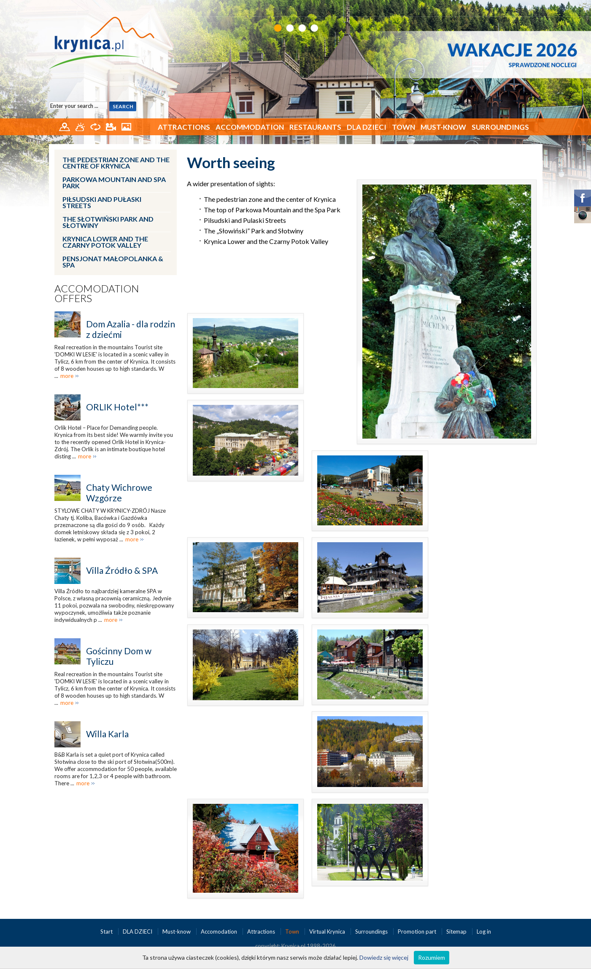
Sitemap (456, 931)
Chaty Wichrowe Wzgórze (119, 492)
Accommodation (250, 127)
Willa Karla (107, 733)
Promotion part (417, 931)
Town (403, 127)
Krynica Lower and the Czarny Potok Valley (105, 242)
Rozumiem (431, 957)
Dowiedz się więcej (383, 957)
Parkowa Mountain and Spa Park (114, 182)
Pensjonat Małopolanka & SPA (112, 261)
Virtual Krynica (327, 931)
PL (532, 7)
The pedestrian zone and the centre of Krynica (116, 162)
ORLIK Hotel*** (117, 407)
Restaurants (315, 127)
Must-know (443, 127)
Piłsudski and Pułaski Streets (101, 202)
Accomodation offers (96, 293)
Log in (484, 931)
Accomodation (219, 931)
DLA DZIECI (366, 127)
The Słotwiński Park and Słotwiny (108, 222)
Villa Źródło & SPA (122, 570)
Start (107, 931)
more (66, 375)
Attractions (184, 127)
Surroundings (500, 127)
